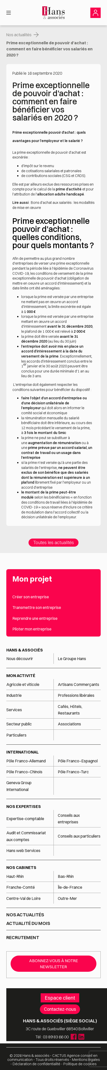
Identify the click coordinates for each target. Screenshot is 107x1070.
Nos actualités (19, 34)
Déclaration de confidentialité (36, 1064)
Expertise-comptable (25, 818)
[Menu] (8, 12)
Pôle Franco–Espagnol (78, 760)
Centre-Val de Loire (23, 898)
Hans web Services (23, 850)
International (22, 752)
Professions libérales (76, 695)
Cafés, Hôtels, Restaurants (70, 710)
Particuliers (16, 735)
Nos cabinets (21, 867)
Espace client (60, 998)
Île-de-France (70, 887)
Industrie (14, 695)
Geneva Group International (19, 786)
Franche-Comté (20, 887)
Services (14, 709)
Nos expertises (23, 806)
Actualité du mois (28, 923)
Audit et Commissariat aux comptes (26, 836)
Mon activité (20, 675)
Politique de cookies (79, 1064)
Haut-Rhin (15, 876)
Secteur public (19, 723)
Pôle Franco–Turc (73, 771)
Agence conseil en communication (52, 1057)
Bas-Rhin (66, 876)
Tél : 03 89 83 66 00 (52, 1036)
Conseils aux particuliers (79, 836)
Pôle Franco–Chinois (24, 771)
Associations (69, 723)
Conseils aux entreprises (69, 818)
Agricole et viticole (22, 684)
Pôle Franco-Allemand (26, 760)
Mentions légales (86, 1059)
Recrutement (22, 937)
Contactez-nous (60, 1009)
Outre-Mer (67, 898)
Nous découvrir (19, 658)
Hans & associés (24, 649)
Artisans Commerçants (78, 684)
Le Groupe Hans (72, 658)
